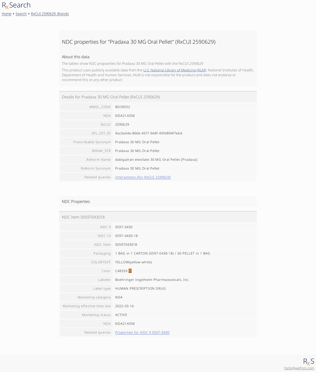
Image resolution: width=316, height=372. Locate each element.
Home (6, 13)
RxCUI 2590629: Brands (50, 13)
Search (21, 13)
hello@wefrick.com (299, 368)
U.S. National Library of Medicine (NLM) (174, 70)
